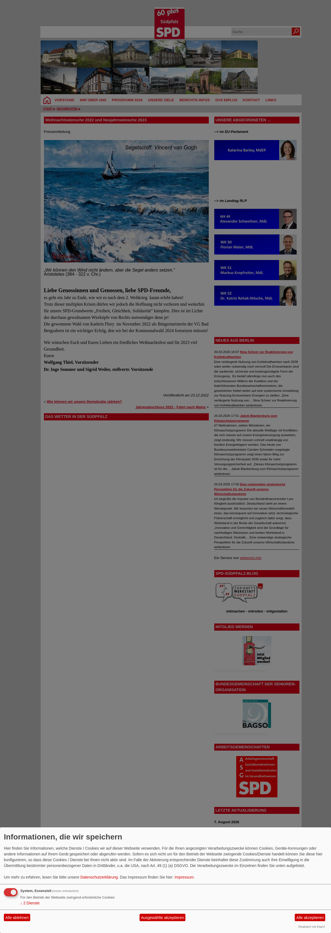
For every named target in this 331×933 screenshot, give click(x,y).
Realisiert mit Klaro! (311, 926)
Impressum (184, 877)
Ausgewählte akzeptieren (162, 917)
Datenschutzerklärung (99, 877)
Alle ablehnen (17, 917)
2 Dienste (30, 903)
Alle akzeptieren (310, 917)
